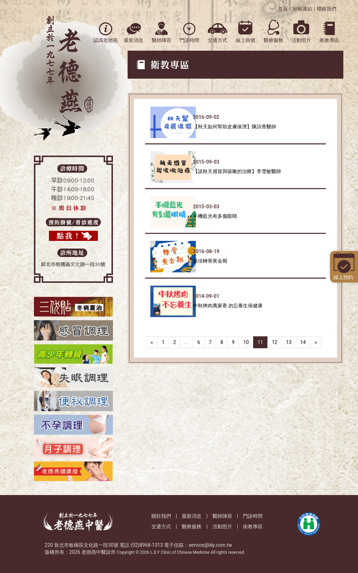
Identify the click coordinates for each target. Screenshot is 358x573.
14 (303, 342)
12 (274, 342)
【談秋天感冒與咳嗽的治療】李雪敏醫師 (237, 171)
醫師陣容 (222, 516)
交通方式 (161, 526)
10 (246, 342)
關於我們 (161, 516)
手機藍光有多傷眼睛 (215, 216)
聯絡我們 (326, 9)
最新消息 (191, 516)
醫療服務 (191, 526)
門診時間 (253, 516)
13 (289, 342)
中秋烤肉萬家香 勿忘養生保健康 (228, 305)
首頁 (283, 9)
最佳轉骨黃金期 (210, 261)
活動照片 (222, 526)
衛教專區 (253, 526)
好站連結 (302, 9)
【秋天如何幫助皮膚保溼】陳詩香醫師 (234, 126)
